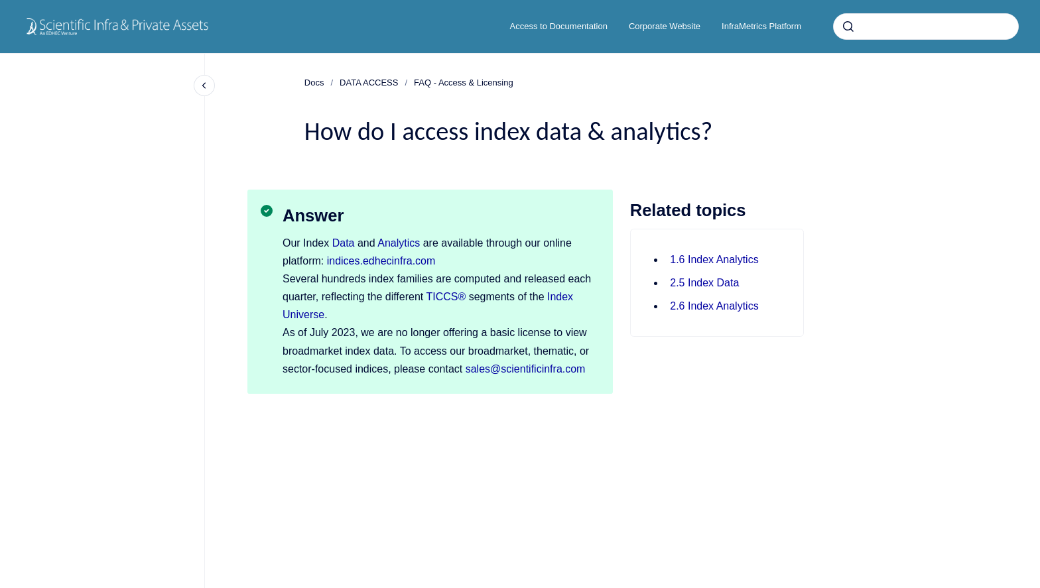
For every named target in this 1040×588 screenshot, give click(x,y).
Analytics (398, 243)
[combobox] (926, 26)
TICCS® (446, 296)
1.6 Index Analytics (714, 259)
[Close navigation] (204, 85)
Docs (314, 83)
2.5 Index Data (704, 282)
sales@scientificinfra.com (526, 369)
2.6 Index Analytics (714, 306)
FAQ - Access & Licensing (463, 83)
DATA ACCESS (369, 83)
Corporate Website (664, 26)
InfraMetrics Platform (761, 26)
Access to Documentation (559, 26)
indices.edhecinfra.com (381, 260)
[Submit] (848, 26)
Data (343, 243)
